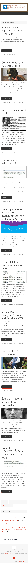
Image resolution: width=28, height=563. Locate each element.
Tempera (19, 561)
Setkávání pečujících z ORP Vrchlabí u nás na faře (13, 523)
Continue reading (7, 50)
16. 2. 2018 (11, 254)
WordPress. (24, 561)
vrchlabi (4, 54)
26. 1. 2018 (11, 440)
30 (3, 505)
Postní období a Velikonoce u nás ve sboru (11, 265)
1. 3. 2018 (11, 152)
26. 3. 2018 (11, 54)
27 (15, 501)
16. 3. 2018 (11, 102)
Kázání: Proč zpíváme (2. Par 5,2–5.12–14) (11, 515)
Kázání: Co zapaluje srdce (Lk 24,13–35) (11, 517)
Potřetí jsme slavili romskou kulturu (10, 520)
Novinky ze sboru (19, 54)
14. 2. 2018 (11, 390)
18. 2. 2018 (11, 201)
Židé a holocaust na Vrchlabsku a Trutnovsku (11, 402)
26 (10, 501)
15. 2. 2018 (11, 304)
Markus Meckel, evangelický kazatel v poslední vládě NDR (12, 315)
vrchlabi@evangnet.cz (8, 553)
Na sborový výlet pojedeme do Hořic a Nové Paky (12, 30)
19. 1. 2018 (11, 495)
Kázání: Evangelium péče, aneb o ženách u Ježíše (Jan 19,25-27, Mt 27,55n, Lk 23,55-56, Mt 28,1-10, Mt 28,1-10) (14, 529)
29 (24, 501)
